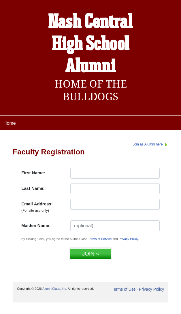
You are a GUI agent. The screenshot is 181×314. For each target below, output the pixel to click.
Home (9, 123)
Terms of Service (100, 239)
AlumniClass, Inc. (54, 288)
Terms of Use (123, 289)
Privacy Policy (128, 239)
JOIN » (90, 254)
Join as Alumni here (150, 144)
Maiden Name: (36, 225)
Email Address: (37, 207)
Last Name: (33, 188)
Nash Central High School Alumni (90, 44)
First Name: (33, 172)
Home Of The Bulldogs (90, 90)
